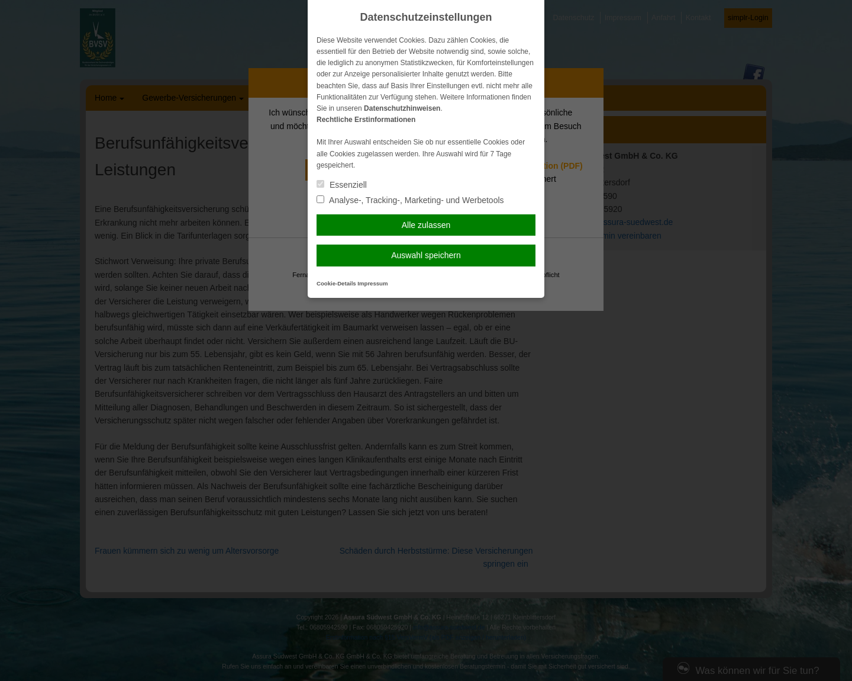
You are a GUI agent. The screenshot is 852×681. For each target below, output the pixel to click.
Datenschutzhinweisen (402, 108)
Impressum (372, 283)
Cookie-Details (336, 283)
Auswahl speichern (426, 255)
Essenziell (342, 184)
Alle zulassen (426, 225)
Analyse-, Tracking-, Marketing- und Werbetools (410, 200)
